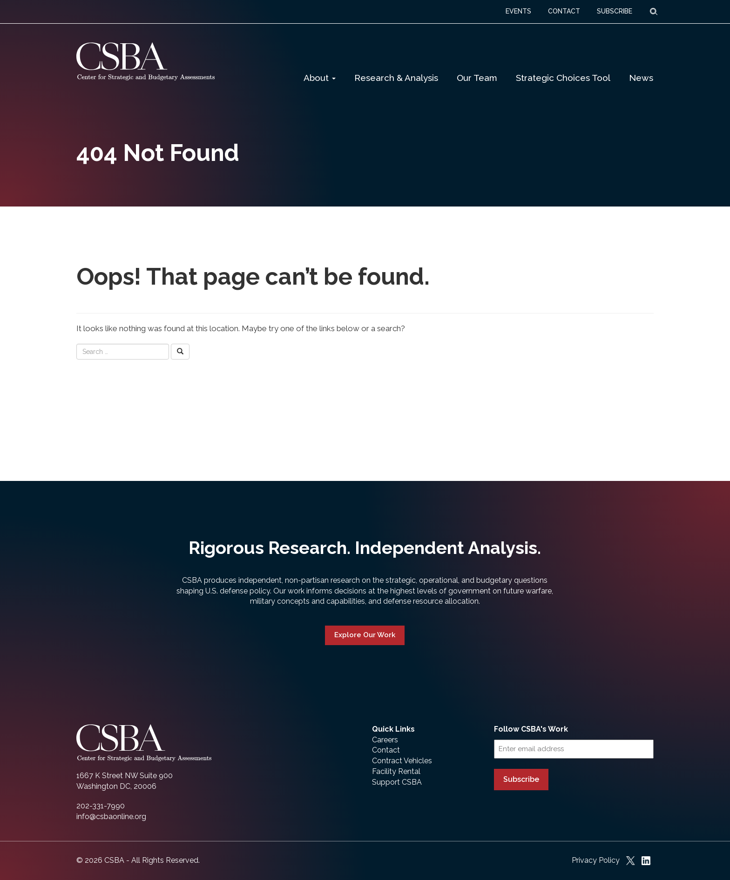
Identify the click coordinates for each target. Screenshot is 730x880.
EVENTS (518, 11)
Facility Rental (396, 771)
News (641, 78)
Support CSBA (397, 782)
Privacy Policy (596, 860)
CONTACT (564, 11)
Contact (386, 750)
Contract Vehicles (402, 760)
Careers (385, 739)
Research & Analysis (396, 78)
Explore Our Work (364, 635)
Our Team (477, 78)
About (320, 78)
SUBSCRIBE (614, 11)
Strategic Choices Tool (563, 78)
